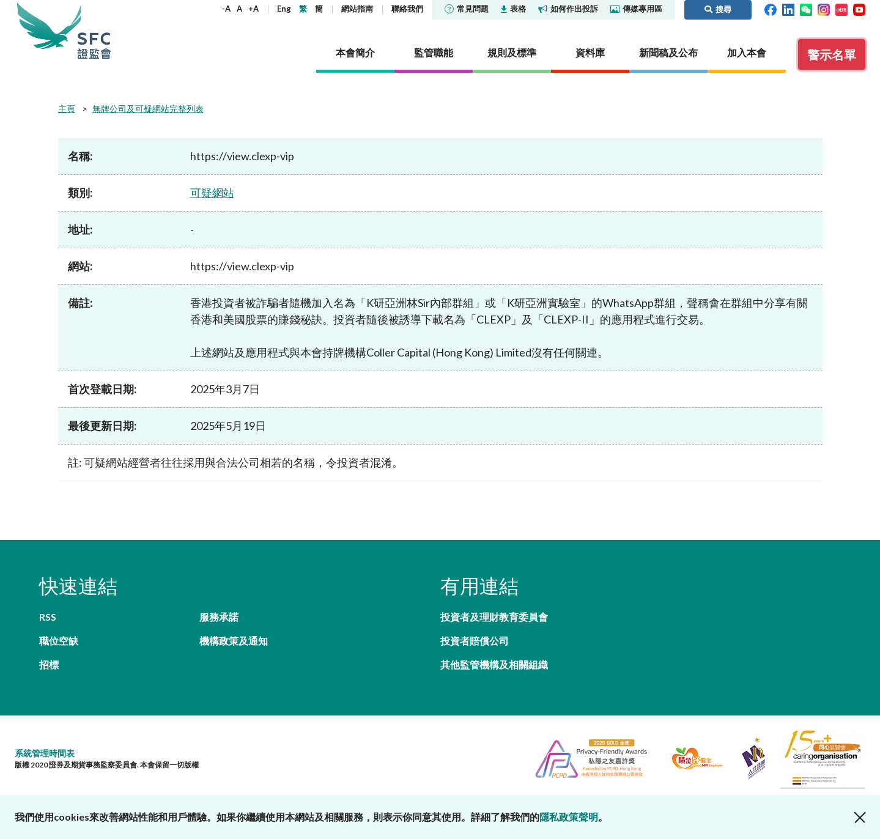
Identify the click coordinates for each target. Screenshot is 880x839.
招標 (49, 664)
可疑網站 (212, 192)
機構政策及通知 (233, 640)
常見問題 (467, 8)
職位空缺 (58, 640)
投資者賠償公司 (474, 640)
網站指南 (357, 8)
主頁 (66, 108)
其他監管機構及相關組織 (494, 664)
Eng (284, 8)
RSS (47, 617)
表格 (513, 8)
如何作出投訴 (568, 8)
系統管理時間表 (45, 753)
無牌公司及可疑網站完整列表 (148, 108)
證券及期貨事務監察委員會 (94, 30)
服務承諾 (218, 617)
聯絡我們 (407, 8)
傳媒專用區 (636, 8)
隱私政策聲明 (568, 816)
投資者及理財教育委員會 (494, 617)
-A (226, 8)
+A (253, 8)
